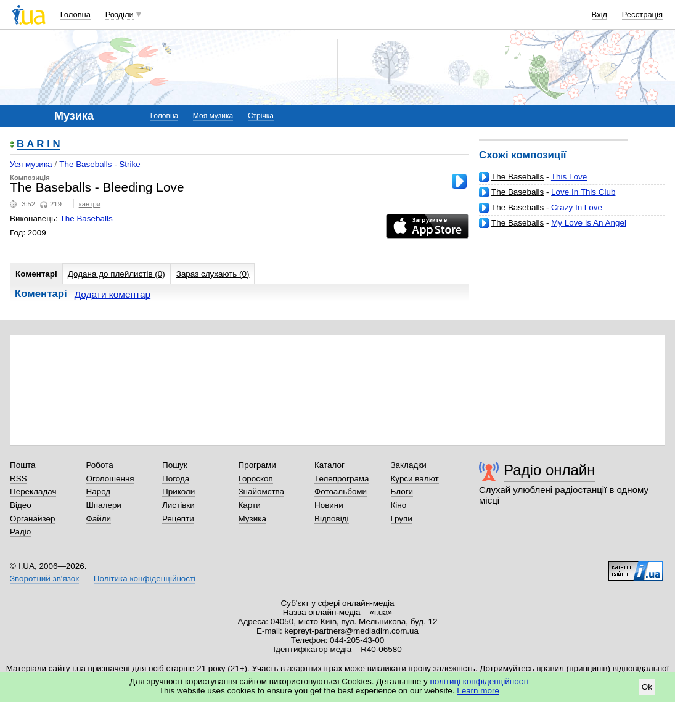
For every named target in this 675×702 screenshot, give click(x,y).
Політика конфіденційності (144, 578)
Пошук (174, 465)
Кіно (399, 505)
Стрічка (261, 116)
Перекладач (33, 491)
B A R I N (38, 144)
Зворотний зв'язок (44, 578)
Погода (175, 478)
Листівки (178, 505)
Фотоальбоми (340, 491)
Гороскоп (256, 478)
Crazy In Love (576, 207)
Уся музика (31, 164)
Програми (257, 465)
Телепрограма (341, 478)
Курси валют (415, 478)
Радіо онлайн (549, 470)
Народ (98, 491)
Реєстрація (642, 14)
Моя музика (213, 116)
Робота (99, 465)
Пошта (22, 465)
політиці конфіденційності (479, 681)
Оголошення (110, 478)
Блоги (402, 491)
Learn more (478, 690)
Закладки (409, 465)
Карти (250, 505)
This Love (569, 176)
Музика (252, 518)
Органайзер (32, 518)
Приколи (178, 491)
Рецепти (178, 518)
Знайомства (262, 491)
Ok (647, 687)
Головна (75, 14)
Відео (20, 505)
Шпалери (103, 505)
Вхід (600, 14)
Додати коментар (112, 294)
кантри (89, 204)
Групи (401, 518)
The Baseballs (517, 176)
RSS (18, 478)
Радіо (20, 531)
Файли (99, 518)
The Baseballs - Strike (99, 164)
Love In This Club (583, 192)
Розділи (119, 14)
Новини (328, 505)
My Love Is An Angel (588, 222)
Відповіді (331, 518)
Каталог (329, 465)
